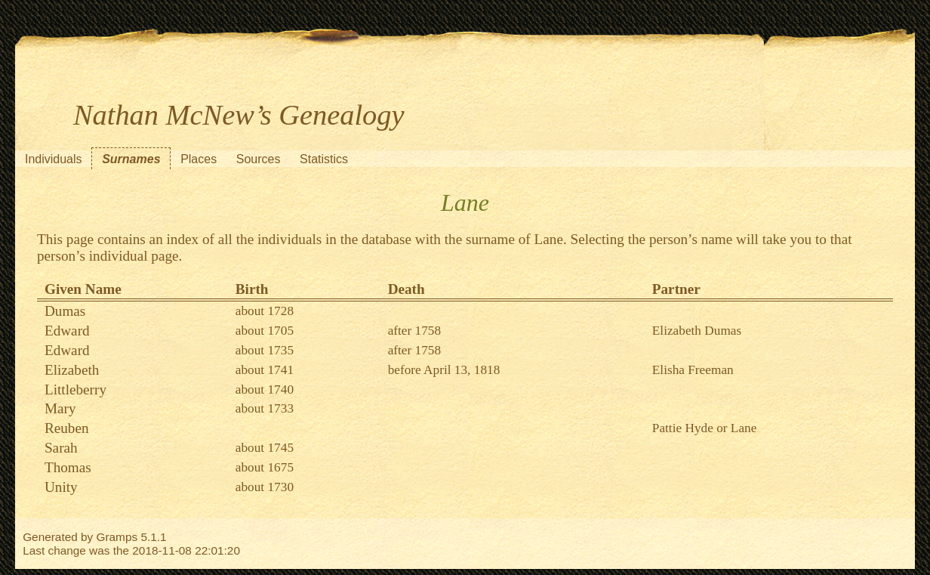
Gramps (117, 536)
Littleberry (75, 389)
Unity (61, 487)
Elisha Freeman (693, 370)
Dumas (65, 311)
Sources (258, 159)
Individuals (53, 159)
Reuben (67, 428)
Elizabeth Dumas (696, 330)
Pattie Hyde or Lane (704, 428)
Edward (67, 331)
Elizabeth (72, 370)
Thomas (68, 467)
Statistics (324, 159)
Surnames (131, 159)
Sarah (61, 448)
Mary (60, 408)
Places (198, 159)
